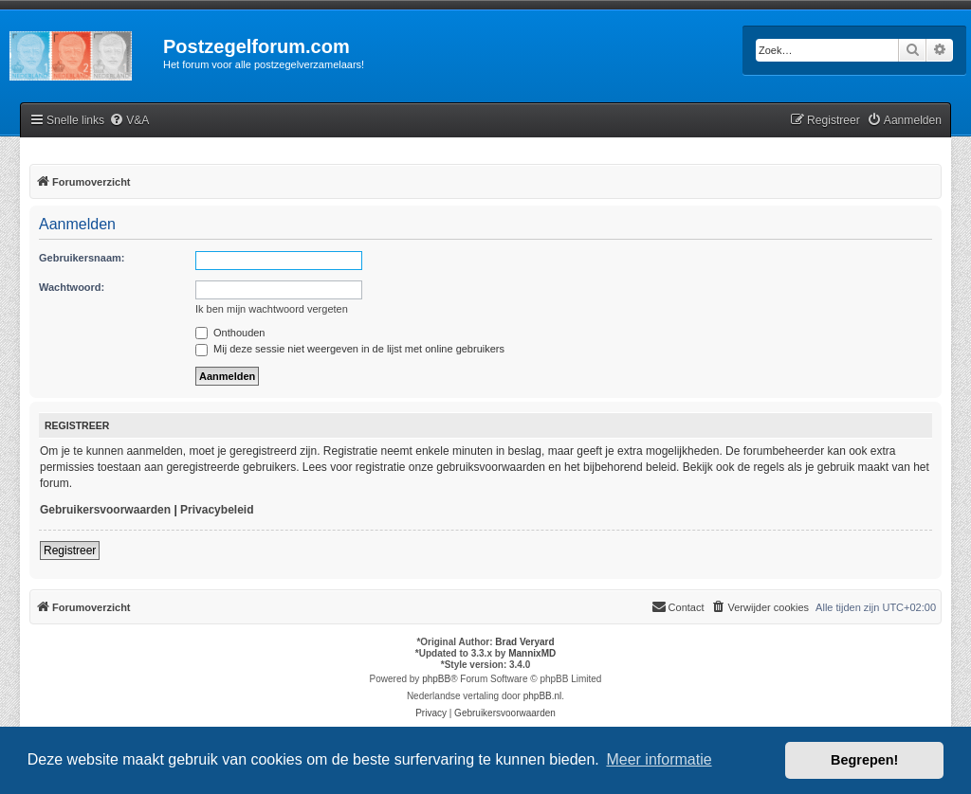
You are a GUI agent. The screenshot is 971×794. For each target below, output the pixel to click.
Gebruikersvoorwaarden (105, 509)
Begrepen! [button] (864, 759)
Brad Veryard (524, 642)
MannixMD (532, 653)
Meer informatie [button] (658, 759)
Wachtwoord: (71, 287)
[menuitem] (129, 121)
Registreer (70, 550)
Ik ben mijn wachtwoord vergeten (271, 309)
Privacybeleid (216, 509)
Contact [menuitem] (678, 606)
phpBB (436, 679)
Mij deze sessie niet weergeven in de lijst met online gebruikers (349, 348)
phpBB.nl (542, 696)
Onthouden (230, 332)
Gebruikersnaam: (81, 257)
